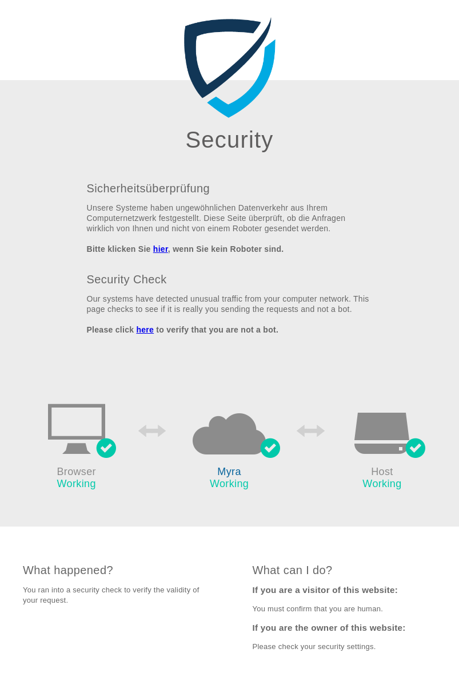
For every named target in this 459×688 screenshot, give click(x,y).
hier (160, 249)
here (145, 329)
